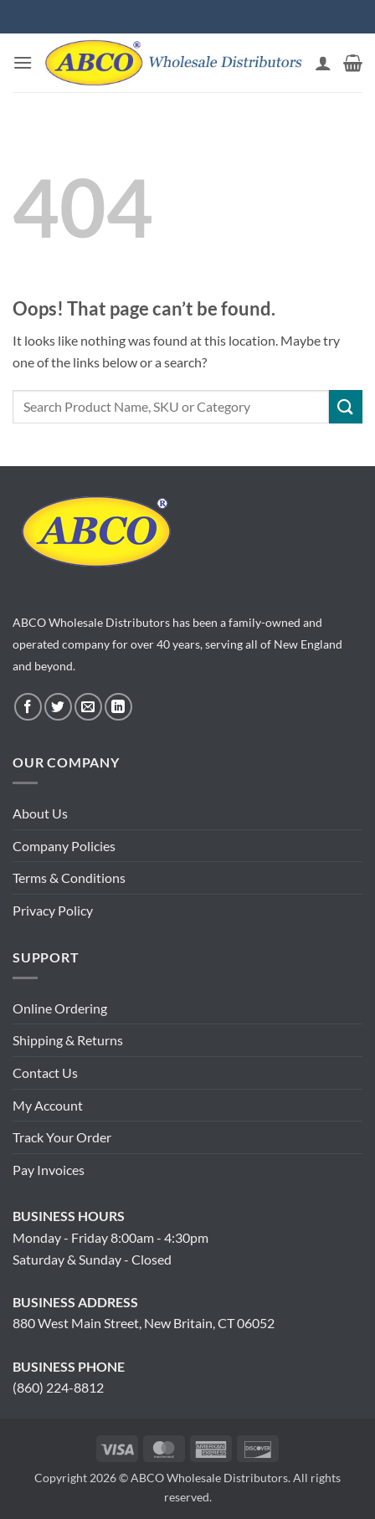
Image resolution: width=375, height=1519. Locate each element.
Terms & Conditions (69, 877)
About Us (40, 813)
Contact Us (45, 1072)
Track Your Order (62, 1137)
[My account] (323, 62)
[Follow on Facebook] (28, 707)
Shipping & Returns (68, 1040)
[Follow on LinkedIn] (118, 707)
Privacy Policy (53, 910)
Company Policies (64, 846)
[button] (23, 62)
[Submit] (345, 406)
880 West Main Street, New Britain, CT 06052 (144, 1323)
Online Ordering (60, 1008)
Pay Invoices (49, 1170)
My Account (48, 1105)
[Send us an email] (88, 707)
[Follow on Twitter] (58, 707)
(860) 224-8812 (58, 1387)
